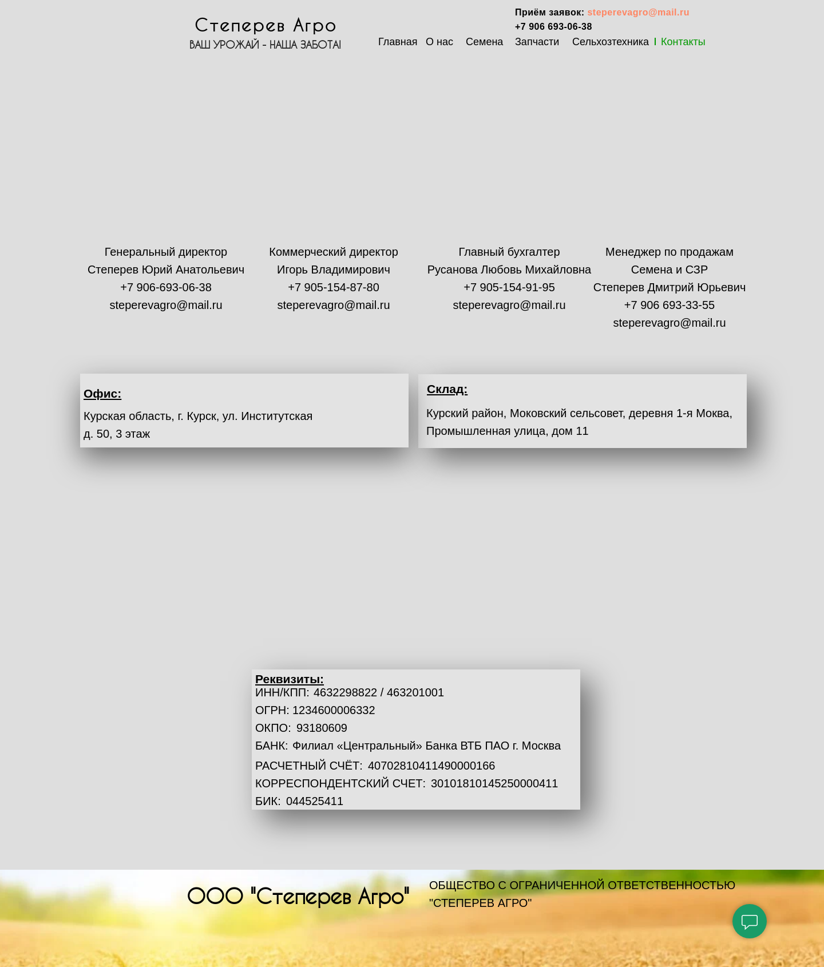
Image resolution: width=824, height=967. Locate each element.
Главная (398, 41)
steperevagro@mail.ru (638, 12)
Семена (484, 41)
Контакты (683, 41)
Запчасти (537, 41)
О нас (439, 41)
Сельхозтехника (610, 41)
